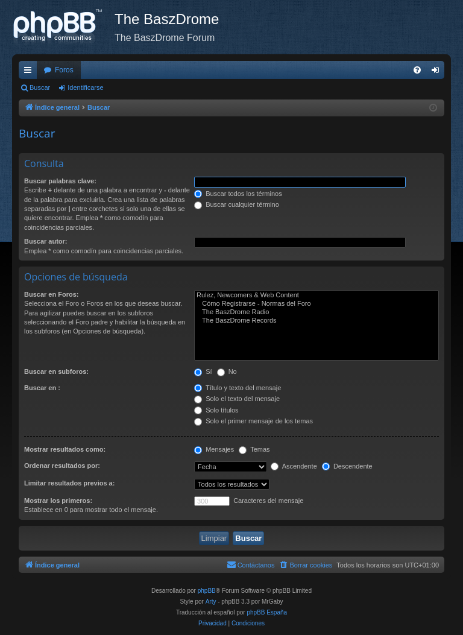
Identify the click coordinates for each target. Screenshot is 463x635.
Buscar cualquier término (236, 204)
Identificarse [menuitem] (438, 72)
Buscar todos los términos (238, 193)
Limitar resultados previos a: (69, 483)
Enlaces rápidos (30, 72)
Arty (211, 601)
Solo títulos (216, 410)
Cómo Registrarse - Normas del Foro (316, 304)
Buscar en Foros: (51, 294)
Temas (254, 449)
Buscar (40, 87)
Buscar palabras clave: (60, 181)
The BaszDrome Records (316, 321)
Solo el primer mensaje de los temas (253, 421)
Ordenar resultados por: (62, 465)
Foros (64, 70)
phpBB (207, 590)
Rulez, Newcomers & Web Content (316, 295)
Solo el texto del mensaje (237, 398)
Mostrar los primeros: (58, 500)
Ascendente (294, 466)
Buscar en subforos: (56, 371)
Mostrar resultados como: (65, 449)
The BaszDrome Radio (316, 312)
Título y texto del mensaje (237, 387)
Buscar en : (42, 387)
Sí (203, 371)
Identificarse (85, 87)
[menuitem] (417, 70)
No (227, 371)
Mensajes (214, 449)
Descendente (347, 466)
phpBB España (267, 612)
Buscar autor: (46, 241)
